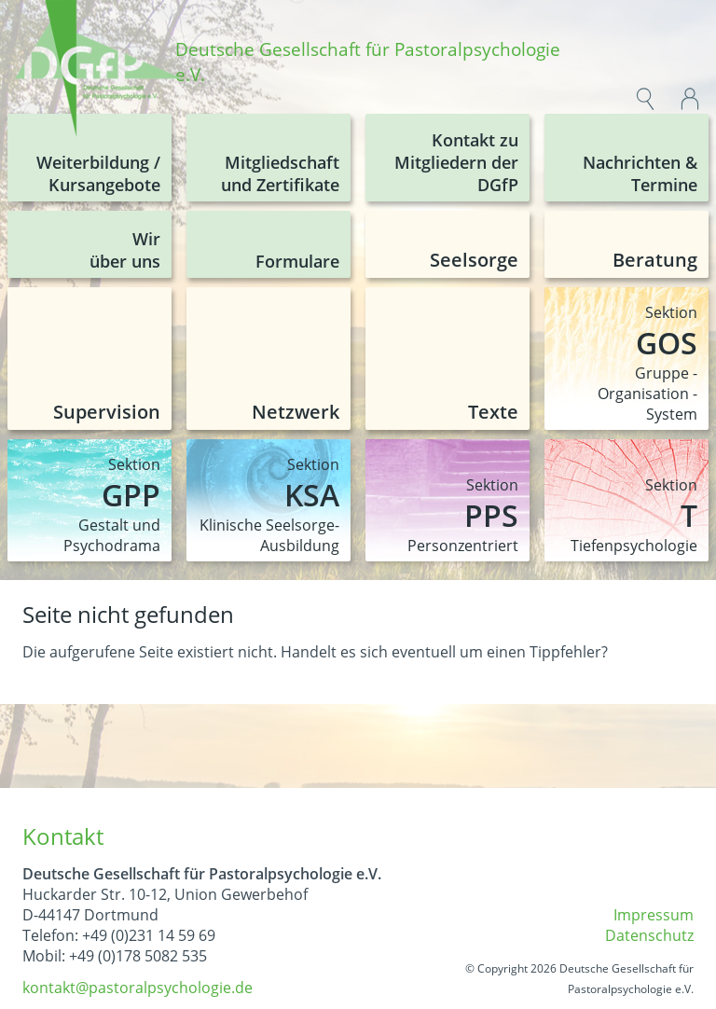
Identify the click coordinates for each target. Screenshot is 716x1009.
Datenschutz (649, 935)
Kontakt (62, 836)
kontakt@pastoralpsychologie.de (137, 987)
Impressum (653, 915)
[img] (99, 71)
